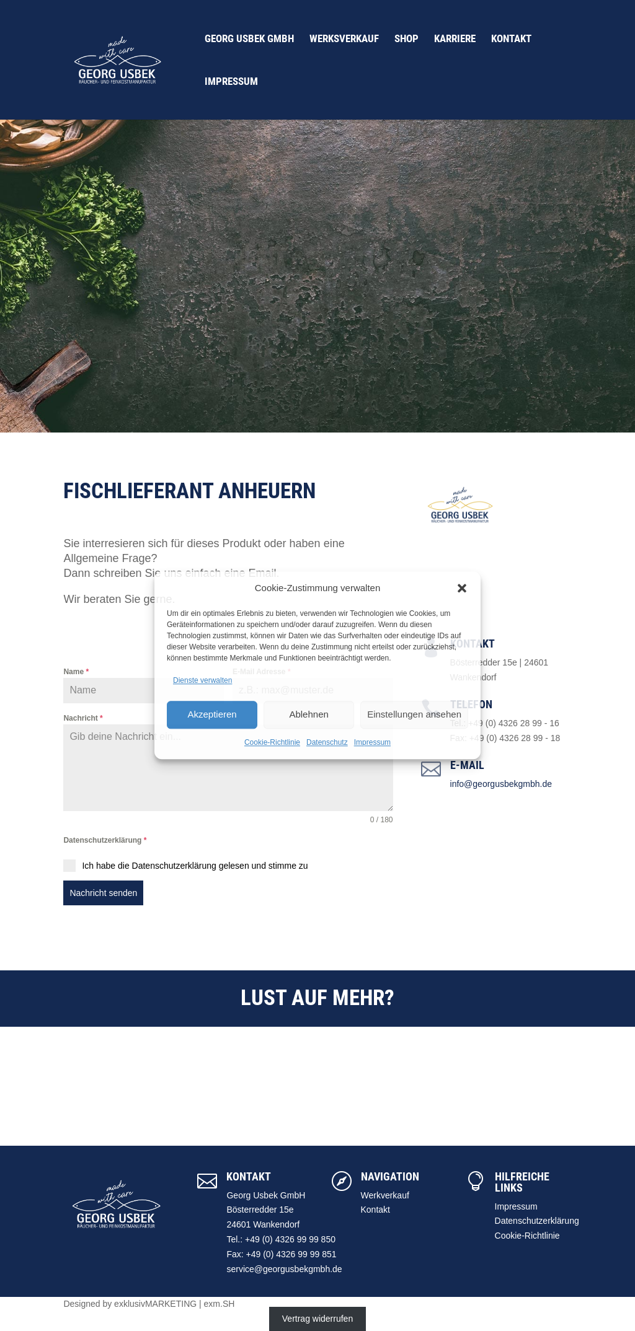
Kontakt (511, 39)
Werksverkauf (344, 39)
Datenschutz (327, 742)
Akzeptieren (211, 714)
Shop (406, 39)
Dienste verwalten (202, 680)
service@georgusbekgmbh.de (284, 1269)
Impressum (372, 742)
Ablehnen (308, 714)
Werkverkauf (385, 1195)
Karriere (455, 39)
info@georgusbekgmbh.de (501, 784)
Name (76, 671)
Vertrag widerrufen (317, 1319)
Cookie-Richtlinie (272, 742)
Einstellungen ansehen (414, 714)
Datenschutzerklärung (104, 840)
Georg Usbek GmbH (249, 39)
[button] (462, 588)
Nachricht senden (103, 893)
